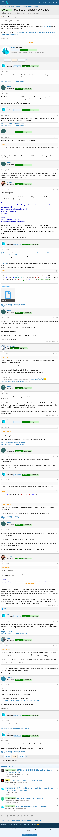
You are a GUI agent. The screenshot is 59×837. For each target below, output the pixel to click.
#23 (57, 115)
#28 (57, 317)
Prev (8, 60)
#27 (57, 249)
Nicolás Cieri (8, 800)
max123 (7, 782)
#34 (57, 530)
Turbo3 (9, 86)
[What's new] (57, 2)
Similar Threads (22, 13)
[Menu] (2, 2)
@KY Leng (4, 253)
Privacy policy (23, 824)
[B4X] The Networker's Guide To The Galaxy (32, 806)
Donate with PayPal (36, 379)
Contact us (4, 824)
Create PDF (3, 381)
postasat (10, 677)
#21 (57, 71)
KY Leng (10, 182)
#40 (57, 740)
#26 (57, 189)
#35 (57, 563)
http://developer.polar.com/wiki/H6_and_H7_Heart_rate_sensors (21, 700)
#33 (57, 480)
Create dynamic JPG (11, 381)
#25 (57, 170)
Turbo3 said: (5, 357)
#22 (57, 93)
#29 (57, 353)
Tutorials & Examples (20, 808)
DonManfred (11, 346)
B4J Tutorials (18, 792)
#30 (57, 393)
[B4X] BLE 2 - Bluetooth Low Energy (30, 798)
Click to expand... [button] (29, 42)
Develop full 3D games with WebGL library (26, 780)
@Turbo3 (4, 263)
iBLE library (47, 26)
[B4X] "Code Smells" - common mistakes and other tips (15, 81)
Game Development (22, 782)
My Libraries (20, 381)
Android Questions (26, 774)
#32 (57, 456)
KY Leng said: (6, 567)
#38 (57, 685)
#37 (57, 645)
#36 (57, 621)
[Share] (57, 21)
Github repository (34, 13)
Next (21, 60)
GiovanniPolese (9, 774)
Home (34, 824)
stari (8, 638)
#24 (57, 137)
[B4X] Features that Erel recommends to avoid (13, 80)
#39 (57, 720)
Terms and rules (13, 824)
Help (29, 824)
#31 (57, 427)
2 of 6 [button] (14, 60)
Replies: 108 (14, 21)
